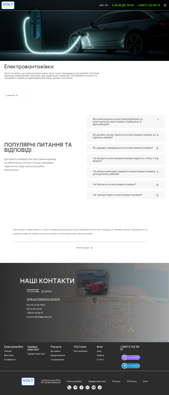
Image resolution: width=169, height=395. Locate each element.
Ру (106, 5)
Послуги (116, 381)
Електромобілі (74, 381)
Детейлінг (56, 351)
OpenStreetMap (162, 341)
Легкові (7, 351)
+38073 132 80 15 (35, 313)
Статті (100, 360)
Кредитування (58, 355)
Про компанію (81, 351)
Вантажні (9, 355)
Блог (145, 381)
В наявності (10, 360)
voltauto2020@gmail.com (39, 317)
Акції (99, 351)
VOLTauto (132, 381)
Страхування (57, 360)
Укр (101, 5)
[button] (84, 300)
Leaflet (150, 341)
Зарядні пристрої (36, 354)
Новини (100, 355)
